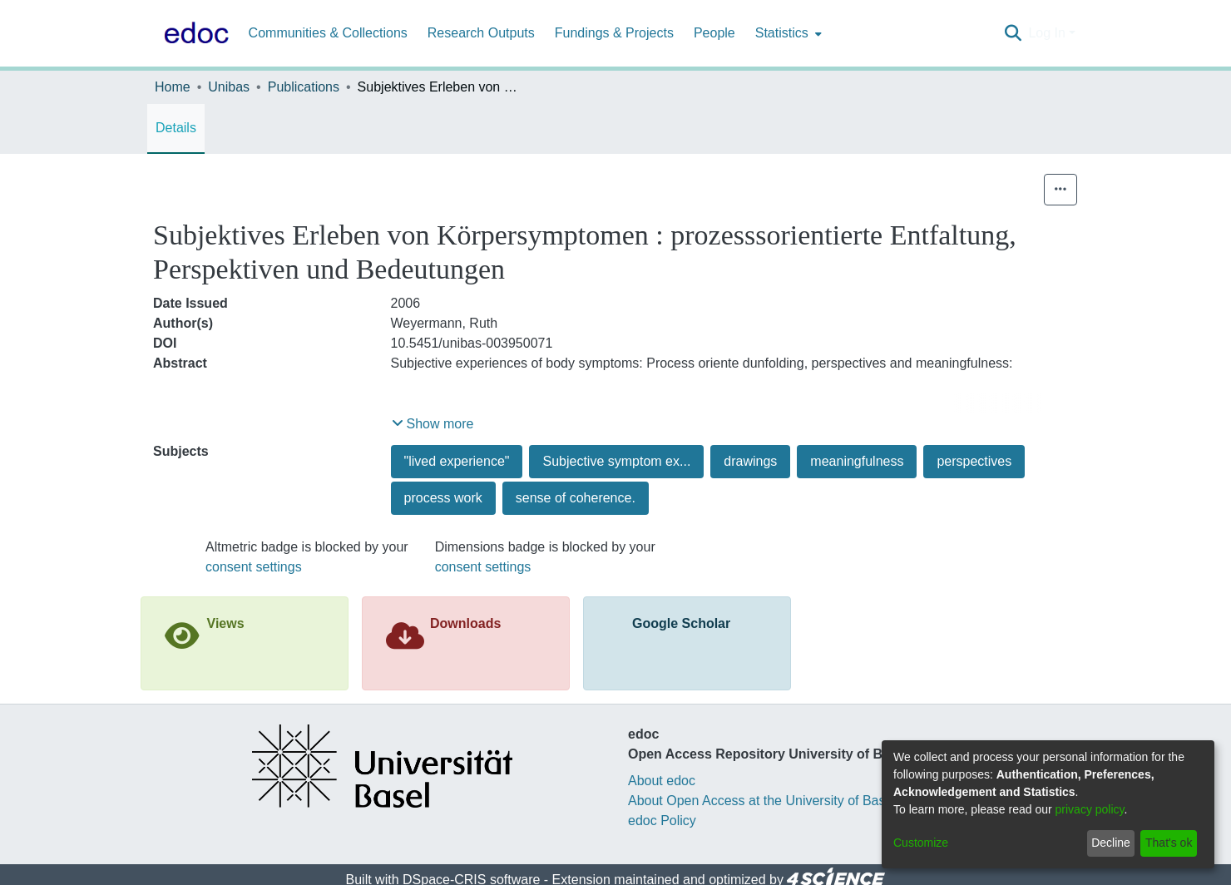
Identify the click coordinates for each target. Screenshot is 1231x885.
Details (176, 128)
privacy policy (1090, 809)
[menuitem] (787, 33)
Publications (303, 87)
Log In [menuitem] (1046, 33)
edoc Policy (662, 820)
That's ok (1168, 842)
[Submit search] (1012, 33)
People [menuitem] (714, 33)
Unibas (229, 87)
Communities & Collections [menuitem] (328, 33)
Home (172, 87)
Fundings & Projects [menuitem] (614, 33)
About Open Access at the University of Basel (762, 801)
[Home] (193, 33)
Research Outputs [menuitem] (481, 33)
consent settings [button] (253, 567)
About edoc (661, 781)
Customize (920, 842)
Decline (1110, 842)
